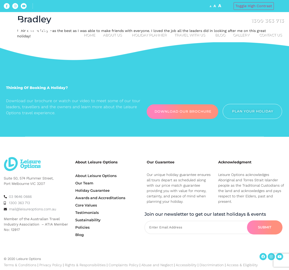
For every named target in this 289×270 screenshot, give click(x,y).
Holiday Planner (149, 35)
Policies (82, 227)
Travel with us (190, 35)
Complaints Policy (123, 265)
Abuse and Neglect (157, 265)
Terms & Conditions (20, 265)
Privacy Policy (50, 265)
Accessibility (186, 265)
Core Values (86, 205)
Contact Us (271, 35)
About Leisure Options (96, 176)
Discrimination (212, 265)
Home (89, 35)
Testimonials (87, 213)
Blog (220, 35)
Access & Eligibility (242, 265)
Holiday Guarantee (92, 190)
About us (113, 35)
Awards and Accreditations (100, 198)
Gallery (242, 35)
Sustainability (88, 220)
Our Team (84, 183)
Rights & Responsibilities (85, 265)
